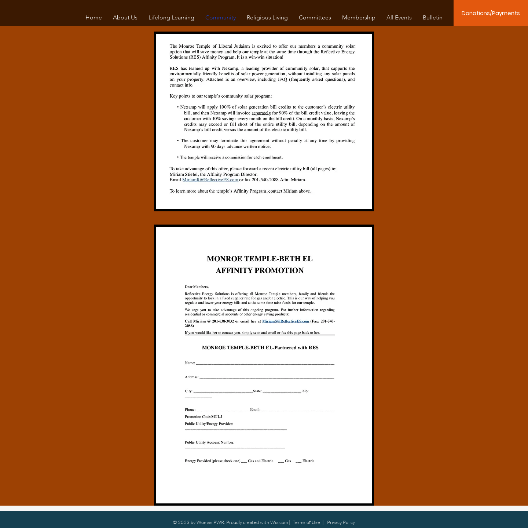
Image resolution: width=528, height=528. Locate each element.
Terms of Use (306, 522)
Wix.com (279, 522)
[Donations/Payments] (491, 13)
